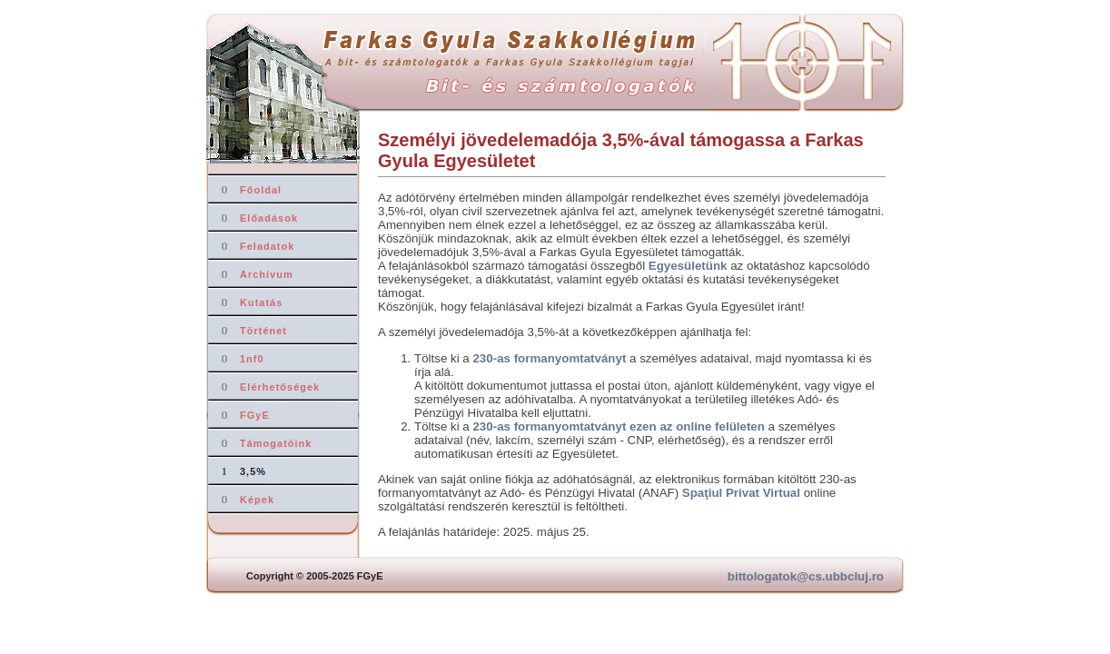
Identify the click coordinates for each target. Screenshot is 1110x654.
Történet (263, 330)
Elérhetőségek (280, 387)
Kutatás (261, 302)
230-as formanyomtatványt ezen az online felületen (618, 426)
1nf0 (252, 358)
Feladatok (267, 246)
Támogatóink (276, 443)
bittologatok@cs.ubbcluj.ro (806, 576)
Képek (257, 499)
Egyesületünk (688, 265)
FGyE (255, 415)
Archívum (266, 274)
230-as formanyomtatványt (549, 358)
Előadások (269, 218)
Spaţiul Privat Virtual (741, 493)
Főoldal (261, 189)
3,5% (253, 471)
